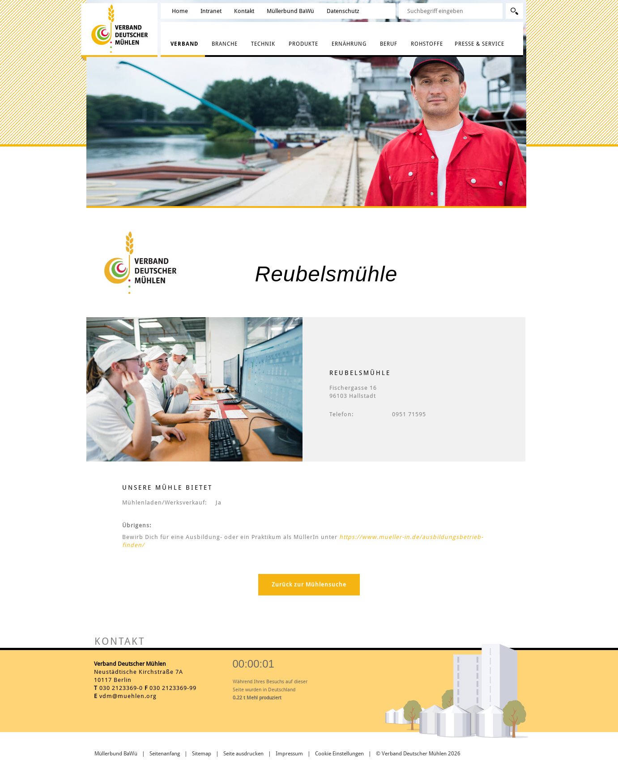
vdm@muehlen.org (128, 696)
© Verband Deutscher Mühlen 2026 (418, 753)
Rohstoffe (427, 44)
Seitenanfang (164, 753)
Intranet (211, 11)
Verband (184, 44)
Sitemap (201, 753)
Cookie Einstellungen (339, 753)
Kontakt (244, 11)
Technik (263, 44)
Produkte (303, 44)
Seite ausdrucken (243, 753)
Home (180, 11)
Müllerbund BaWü (290, 11)
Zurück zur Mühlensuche (309, 584)
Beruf (388, 44)
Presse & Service (479, 44)
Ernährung (349, 44)
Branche (225, 44)
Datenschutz (343, 11)
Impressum (289, 753)
